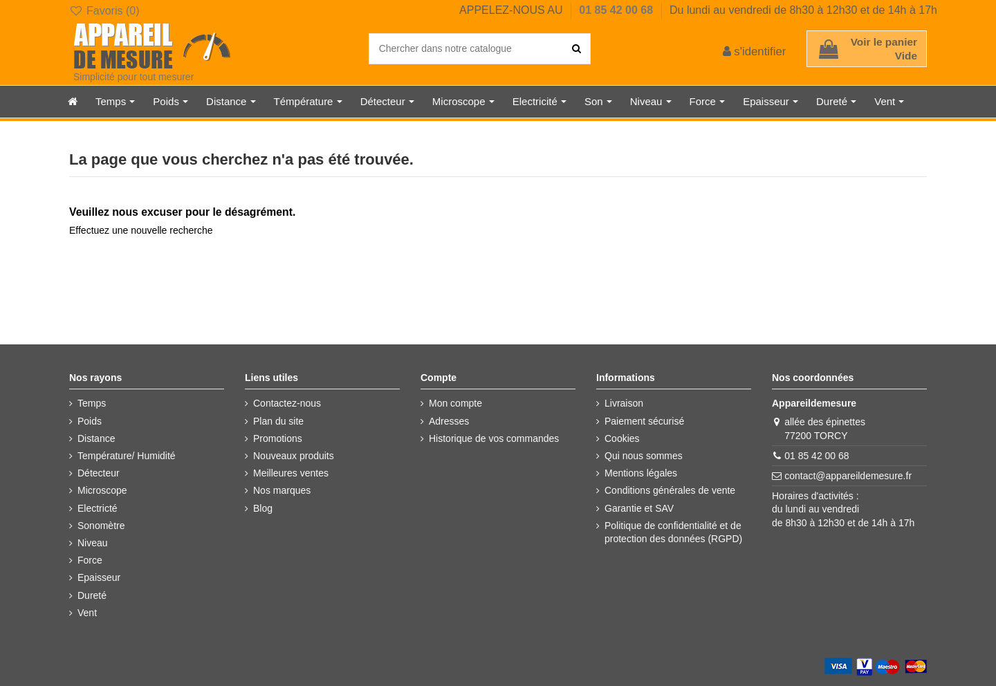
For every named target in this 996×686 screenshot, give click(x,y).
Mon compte (455, 403)
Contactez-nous (287, 403)
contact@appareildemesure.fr (848, 475)
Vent (87, 612)
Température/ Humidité (126, 455)
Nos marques (282, 490)
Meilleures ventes (291, 473)
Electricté (97, 508)
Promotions (277, 438)
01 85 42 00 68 (617, 10)
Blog (263, 508)
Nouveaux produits (293, 455)
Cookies (622, 438)
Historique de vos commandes (494, 438)
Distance (96, 438)
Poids (89, 421)
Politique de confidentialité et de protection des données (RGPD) (673, 532)
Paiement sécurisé (644, 421)
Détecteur (98, 473)
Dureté (92, 595)
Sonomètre (100, 525)
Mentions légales (641, 473)
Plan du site (278, 421)
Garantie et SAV (639, 508)
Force (89, 560)
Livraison (624, 403)
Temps (91, 403)
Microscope (102, 490)
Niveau (92, 542)
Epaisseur (98, 577)
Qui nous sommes (644, 455)
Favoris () (104, 11)
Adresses (449, 421)
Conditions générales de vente (670, 490)
